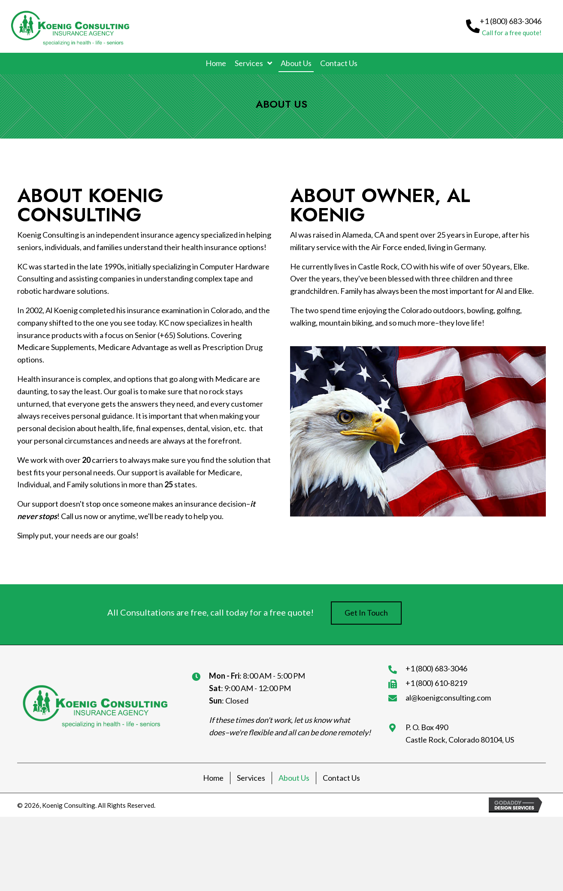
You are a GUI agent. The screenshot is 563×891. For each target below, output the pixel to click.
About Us (293, 777)
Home (213, 777)
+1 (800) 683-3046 (436, 668)
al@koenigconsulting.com (448, 697)
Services (251, 777)
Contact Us (341, 777)
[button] (504, 26)
